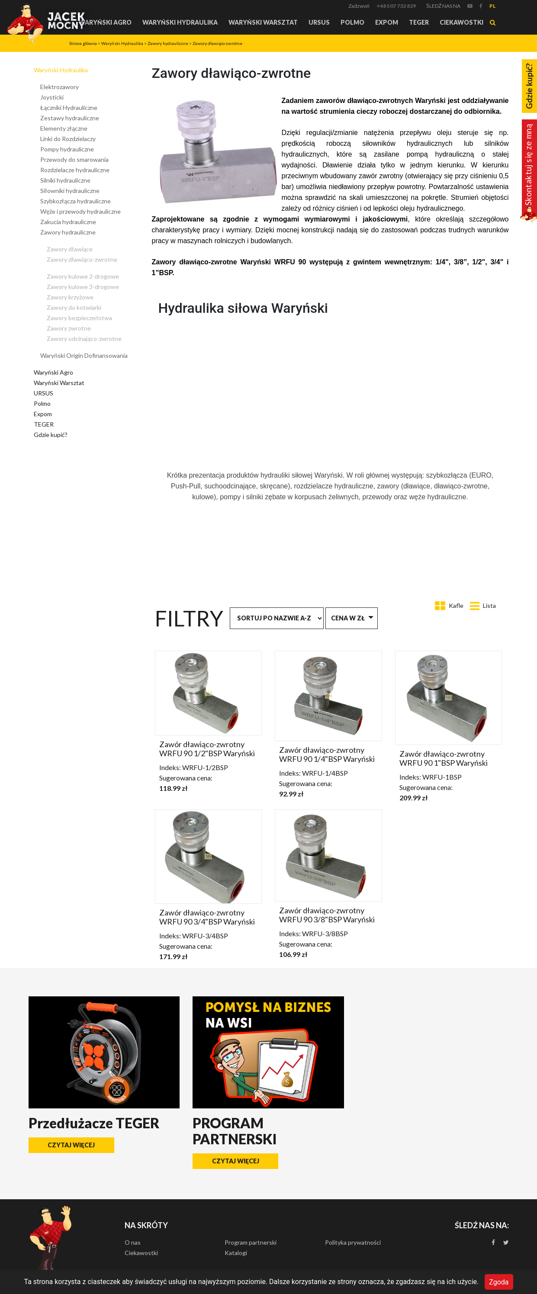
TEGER (419, 22)
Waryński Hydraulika (180, 22)
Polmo (352, 22)
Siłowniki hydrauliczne (70, 190)
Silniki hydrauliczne (65, 180)
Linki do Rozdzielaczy (68, 138)
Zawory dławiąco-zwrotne (217, 43)
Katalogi (236, 1252)
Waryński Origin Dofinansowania (84, 355)
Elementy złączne (63, 128)
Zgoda (498, 1282)
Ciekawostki (461, 22)
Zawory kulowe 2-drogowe (83, 276)
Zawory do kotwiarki (74, 307)
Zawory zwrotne (69, 328)
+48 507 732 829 (396, 6)
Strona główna (83, 43)
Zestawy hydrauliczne (69, 118)
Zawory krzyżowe (70, 297)
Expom (386, 22)
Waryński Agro (105, 22)
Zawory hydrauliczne (168, 43)
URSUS (319, 22)
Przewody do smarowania (74, 159)
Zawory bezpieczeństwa (79, 317)
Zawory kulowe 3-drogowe (83, 286)
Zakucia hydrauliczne (68, 221)
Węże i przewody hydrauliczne (80, 211)
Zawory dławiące (70, 249)
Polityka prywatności (353, 1242)
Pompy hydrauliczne (67, 149)
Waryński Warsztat (263, 22)
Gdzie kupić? (51, 434)
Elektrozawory (59, 86)
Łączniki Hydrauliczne (68, 107)
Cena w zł (348, 618)
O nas (133, 1242)
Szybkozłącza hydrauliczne (75, 201)
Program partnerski (251, 1242)
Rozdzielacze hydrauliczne (74, 169)
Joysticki (52, 97)
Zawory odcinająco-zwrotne (84, 338)
